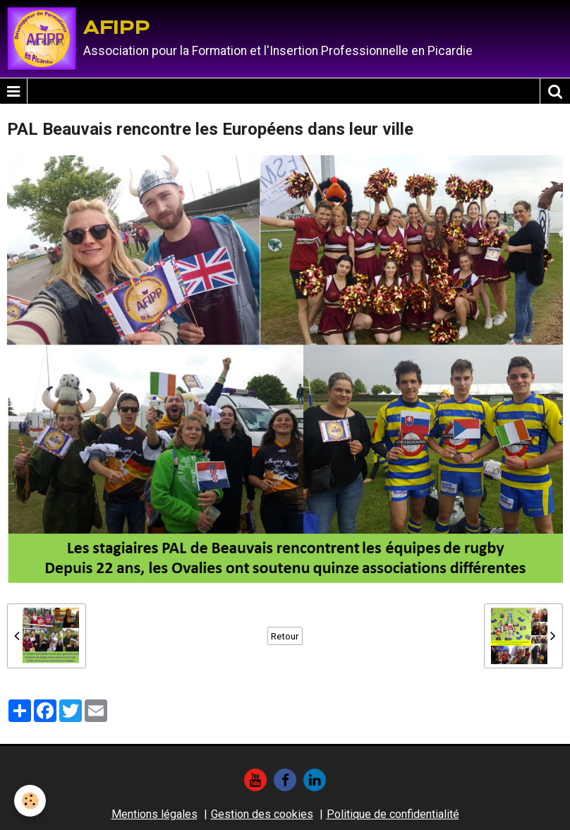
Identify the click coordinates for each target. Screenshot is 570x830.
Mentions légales (154, 814)
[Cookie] (30, 801)
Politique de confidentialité (393, 814)
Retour (285, 636)
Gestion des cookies (262, 814)
